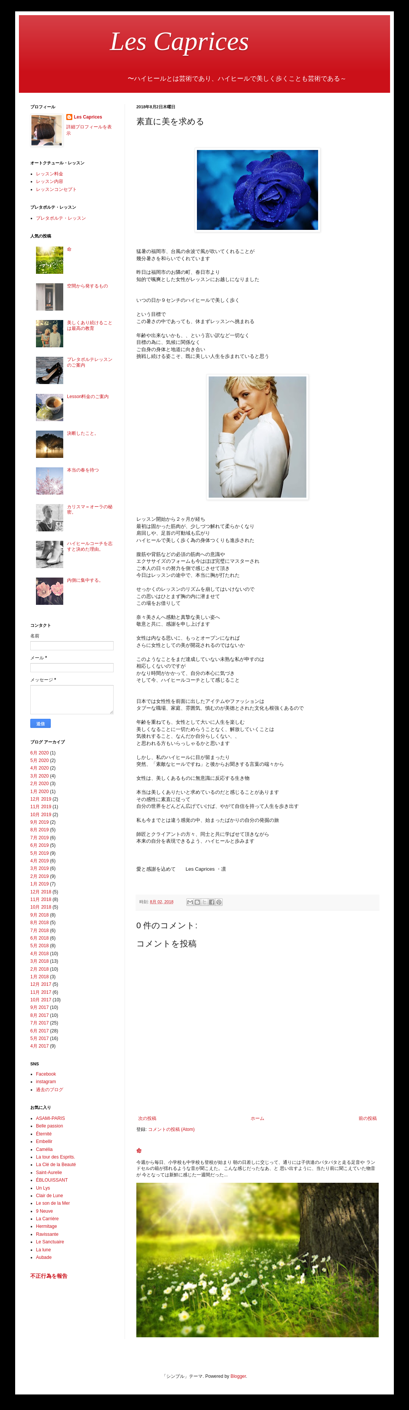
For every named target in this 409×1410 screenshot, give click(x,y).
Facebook (46, 1074)
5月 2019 (39, 853)
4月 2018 (39, 953)
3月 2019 (39, 868)
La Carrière (47, 1218)
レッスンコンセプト (56, 189)
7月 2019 (39, 837)
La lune (43, 1249)
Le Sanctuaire (50, 1241)
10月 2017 (40, 999)
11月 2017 (40, 992)
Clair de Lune (49, 1195)
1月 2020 (39, 791)
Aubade (44, 1257)
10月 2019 (40, 814)
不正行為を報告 (48, 1276)
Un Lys (43, 1188)
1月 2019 (39, 884)
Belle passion (49, 1126)
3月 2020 (39, 776)
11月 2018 (40, 899)
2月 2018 (39, 969)
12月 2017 (40, 984)
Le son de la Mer (53, 1203)
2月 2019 (39, 876)
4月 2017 (39, 1046)
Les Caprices (139, 41)
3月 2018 (39, 961)
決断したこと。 (83, 433)
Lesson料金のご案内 (88, 396)
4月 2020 (39, 768)
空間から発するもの (87, 286)
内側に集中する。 (85, 580)
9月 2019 (39, 822)
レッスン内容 (49, 181)
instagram (46, 1081)
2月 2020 (39, 783)
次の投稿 (147, 1118)
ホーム (257, 1118)
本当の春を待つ (83, 470)
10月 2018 (40, 907)
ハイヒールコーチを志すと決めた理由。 (89, 546)
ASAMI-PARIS (50, 1118)
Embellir (44, 1141)
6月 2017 (39, 1031)
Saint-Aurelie (49, 1172)
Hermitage (46, 1226)
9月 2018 (39, 915)
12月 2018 (40, 892)
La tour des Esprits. (55, 1157)
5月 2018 (39, 945)
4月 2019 (39, 860)
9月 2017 (39, 1007)
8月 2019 (39, 829)
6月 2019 (39, 845)
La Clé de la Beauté (56, 1164)
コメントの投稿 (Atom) (171, 1129)
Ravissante (47, 1234)
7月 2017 (39, 1023)
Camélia (44, 1149)
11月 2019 (40, 806)
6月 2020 (39, 753)
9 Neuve (44, 1211)
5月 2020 (39, 760)
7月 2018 (39, 930)
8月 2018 (39, 922)
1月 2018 (39, 976)
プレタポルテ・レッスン (61, 218)
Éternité (44, 1134)
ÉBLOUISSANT (52, 1180)
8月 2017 (39, 1015)
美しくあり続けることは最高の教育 (89, 325)
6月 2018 (39, 938)
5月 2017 (39, 1038)
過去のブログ (49, 1089)
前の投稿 (368, 1118)
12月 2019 (40, 799)
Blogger (238, 1376)
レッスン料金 (49, 173)
